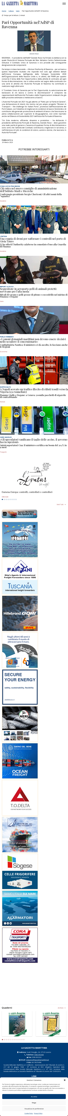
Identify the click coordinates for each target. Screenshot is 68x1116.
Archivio (60, 1008)
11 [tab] (21, 1039)
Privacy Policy (38, 1113)
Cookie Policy (28, 1113)
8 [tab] (16, 499)
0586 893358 (39, 1055)
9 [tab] (18, 1039)
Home (4, 11)
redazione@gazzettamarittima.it (37, 1060)
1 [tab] (2, 499)
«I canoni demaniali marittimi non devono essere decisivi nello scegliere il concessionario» (33, 340)
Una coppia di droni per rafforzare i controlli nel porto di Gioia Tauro (33, 240)
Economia (3, 352)
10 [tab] (19, 1039)
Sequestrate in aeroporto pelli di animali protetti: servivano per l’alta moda (28, 290)
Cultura (11, 11)
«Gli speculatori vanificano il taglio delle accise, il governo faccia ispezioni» (33, 441)
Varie (17, 11)
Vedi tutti (60, 504)
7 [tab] (14, 499)
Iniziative (3, 201)
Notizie (2, 402)
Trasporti (3, 452)
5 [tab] (10, 499)
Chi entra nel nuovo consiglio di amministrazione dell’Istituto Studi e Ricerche (28, 190)
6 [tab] (12, 499)
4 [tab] (8, 499)
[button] (65, 1080)
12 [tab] (23, 1039)
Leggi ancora (34, 494)
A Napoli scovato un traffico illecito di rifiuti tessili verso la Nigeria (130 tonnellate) (34, 390)
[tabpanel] (34, 494)
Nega (34, 1103)
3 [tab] (6, 499)
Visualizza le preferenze (34, 1109)
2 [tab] (4, 499)
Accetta (34, 1096)
